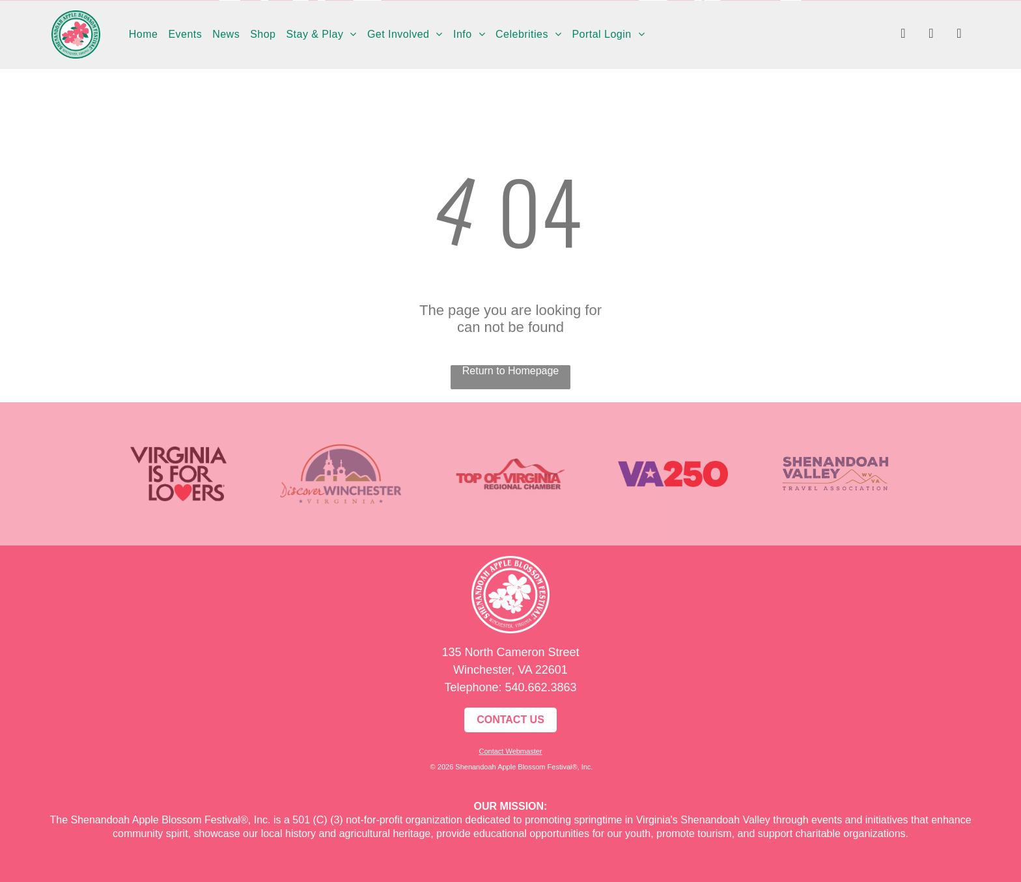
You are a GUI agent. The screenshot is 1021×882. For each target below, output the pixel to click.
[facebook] (903, 34)
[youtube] (959, 34)
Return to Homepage (510, 370)
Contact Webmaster (510, 751)
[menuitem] (143, 34)
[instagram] (931, 34)
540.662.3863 (540, 687)
